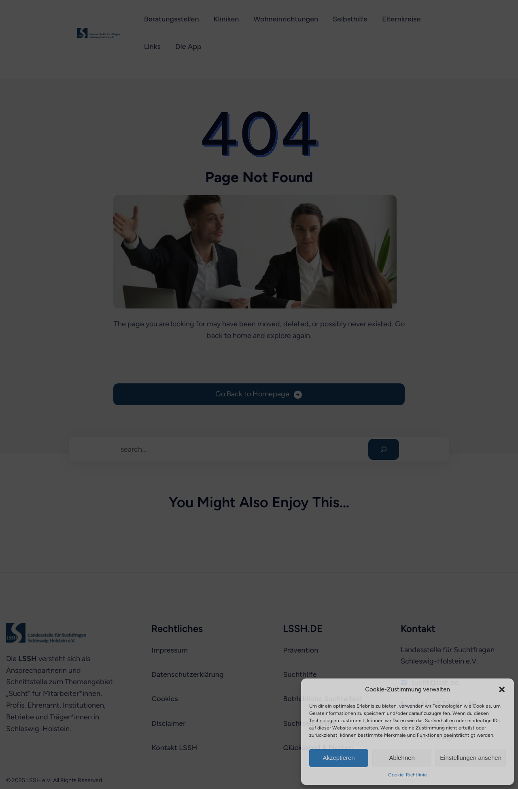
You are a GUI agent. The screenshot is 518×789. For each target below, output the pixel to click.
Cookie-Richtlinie (407, 775)
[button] (502, 689)
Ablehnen (401, 757)
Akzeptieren (339, 757)
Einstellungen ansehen (470, 757)
